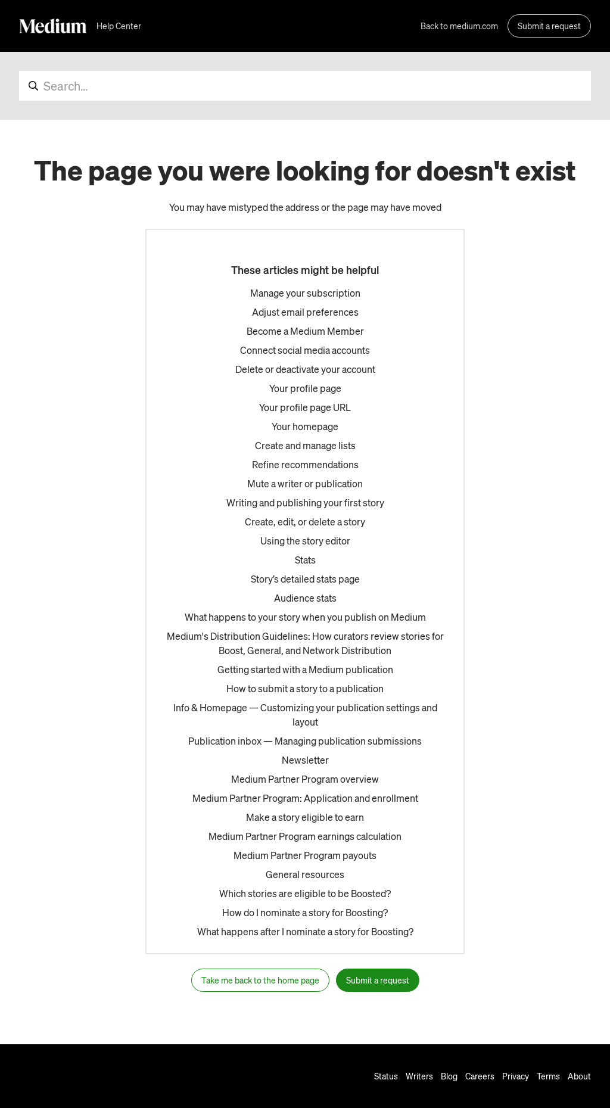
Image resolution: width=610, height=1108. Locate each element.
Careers (479, 1075)
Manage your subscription (305, 293)
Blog (449, 1075)
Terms (548, 1075)
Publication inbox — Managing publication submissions (305, 740)
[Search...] (305, 86)
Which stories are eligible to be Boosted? (305, 893)
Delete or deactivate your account (305, 369)
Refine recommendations (305, 464)
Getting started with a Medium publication (305, 669)
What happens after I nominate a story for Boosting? (305, 931)
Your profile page (305, 388)
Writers (419, 1075)
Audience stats (305, 598)
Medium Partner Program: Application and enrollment (305, 798)
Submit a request (549, 25)
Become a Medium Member (305, 331)
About (579, 1075)
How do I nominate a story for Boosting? (305, 912)
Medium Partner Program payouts (305, 855)
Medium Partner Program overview (305, 779)
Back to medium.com (459, 25)
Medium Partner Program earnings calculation (305, 836)
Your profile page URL (305, 407)
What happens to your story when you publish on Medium (305, 617)
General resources (305, 874)
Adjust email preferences (305, 312)
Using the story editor (305, 540)
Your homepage (305, 426)
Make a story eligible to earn (305, 817)
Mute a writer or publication (305, 483)
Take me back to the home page (260, 980)
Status (386, 1075)
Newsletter (305, 760)
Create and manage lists (305, 445)
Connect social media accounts (305, 350)
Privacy (515, 1075)
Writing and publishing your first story (305, 502)
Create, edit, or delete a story (305, 521)
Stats (305, 559)
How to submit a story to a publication (305, 688)
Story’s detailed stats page (305, 578)
